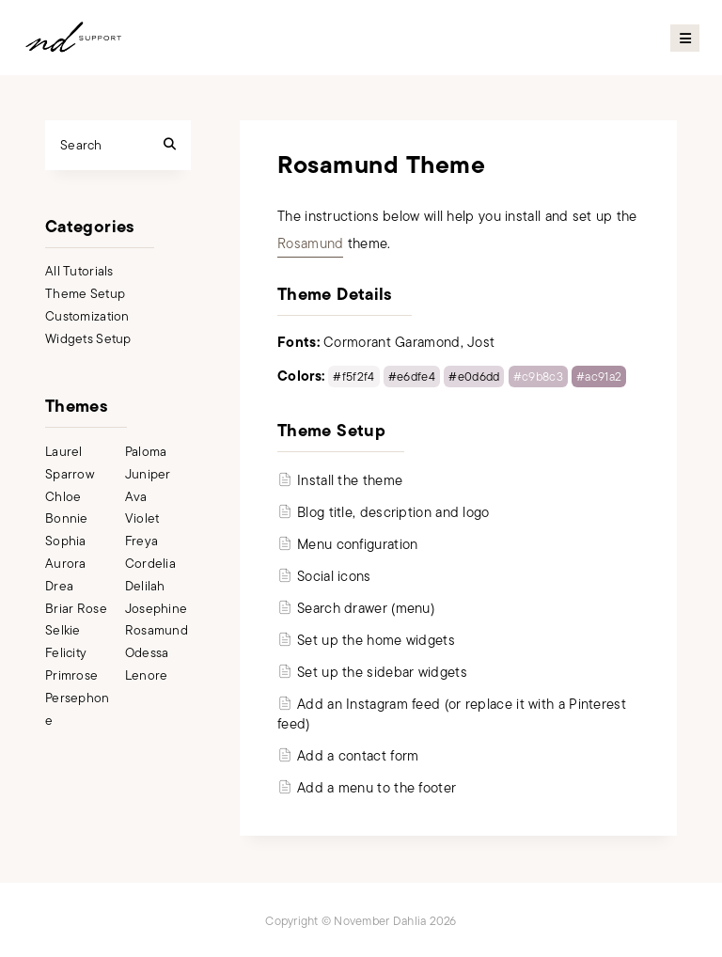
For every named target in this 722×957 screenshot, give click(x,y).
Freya (141, 541)
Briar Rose (76, 609)
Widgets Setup (88, 339)
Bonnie (66, 518)
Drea (59, 586)
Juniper (148, 474)
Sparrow (69, 474)
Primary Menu (684, 38)
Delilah (145, 586)
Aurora (65, 563)
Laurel (64, 452)
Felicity (65, 653)
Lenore (146, 675)
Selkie (63, 630)
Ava (136, 497)
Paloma (146, 452)
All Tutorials (79, 271)
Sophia (65, 541)
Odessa (147, 653)
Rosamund (310, 243)
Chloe (63, 497)
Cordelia (150, 563)
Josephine (156, 609)
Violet (142, 518)
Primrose (71, 675)
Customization (87, 316)
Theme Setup (85, 294)
